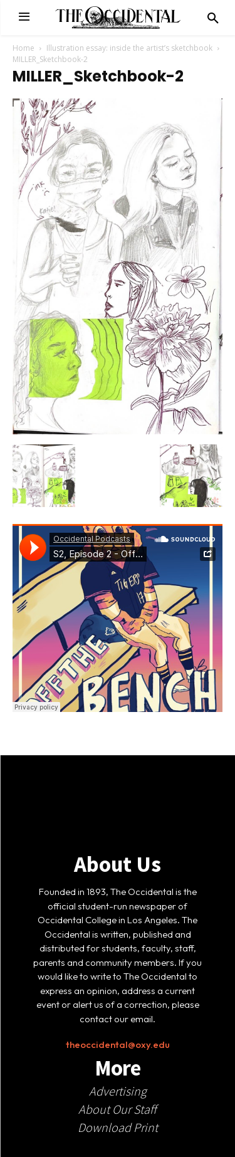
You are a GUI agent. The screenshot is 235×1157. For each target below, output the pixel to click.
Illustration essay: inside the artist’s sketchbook (129, 48)
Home (23, 48)
